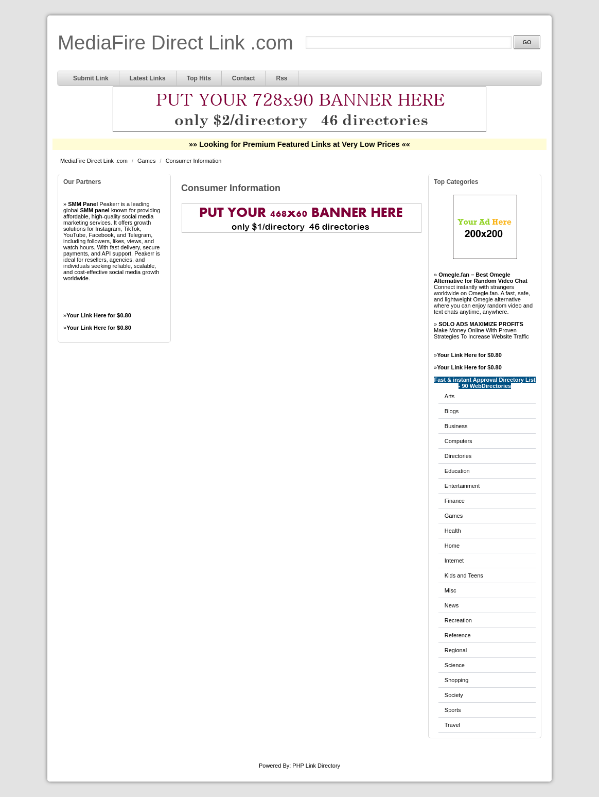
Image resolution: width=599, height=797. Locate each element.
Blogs (452, 411)
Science (455, 665)
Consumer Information (194, 161)
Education (457, 471)
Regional (456, 650)
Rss (281, 78)
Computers (458, 441)
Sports (453, 710)
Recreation (458, 620)
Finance (455, 501)
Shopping (457, 680)
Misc (450, 590)
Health (453, 531)
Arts (450, 396)
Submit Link (91, 78)
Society (454, 695)
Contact (243, 78)
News (452, 605)
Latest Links (148, 78)
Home (452, 545)
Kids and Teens (464, 575)
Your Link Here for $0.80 (98, 315)
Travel (452, 725)
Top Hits (199, 78)
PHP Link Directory (316, 765)
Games (147, 161)
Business (456, 426)
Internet (454, 560)
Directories (458, 456)
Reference (458, 635)
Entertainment (462, 486)
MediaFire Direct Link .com (175, 42)
